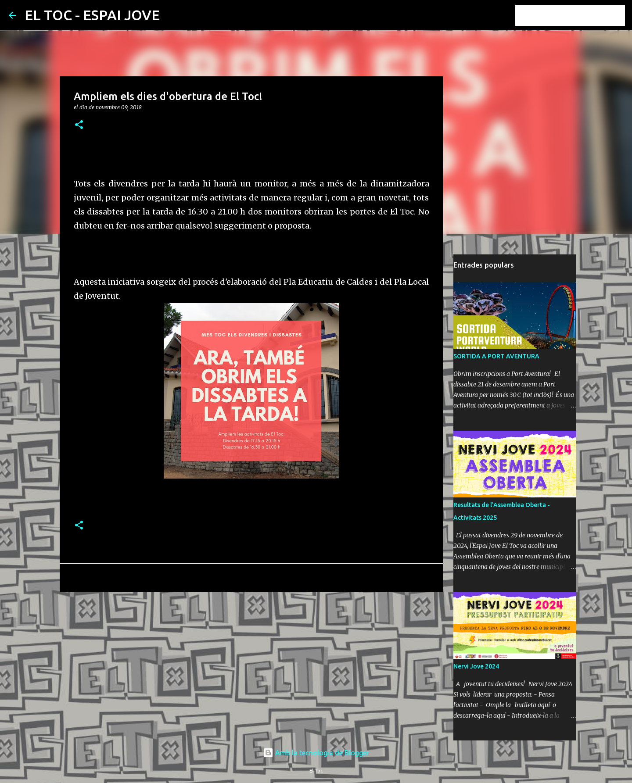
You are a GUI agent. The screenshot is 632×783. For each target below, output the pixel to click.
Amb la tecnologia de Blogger (316, 753)
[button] (79, 125)
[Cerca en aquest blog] (579, 15)
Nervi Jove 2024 (476, 666)
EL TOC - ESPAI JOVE (92, 15)
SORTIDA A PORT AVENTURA (496, 356)
